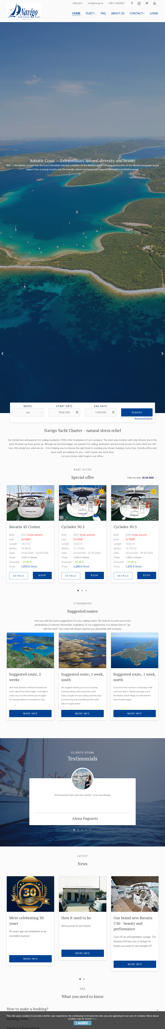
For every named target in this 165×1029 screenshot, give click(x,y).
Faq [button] (103, 13)
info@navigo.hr (95, 3)
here (94, 1018)
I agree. (82, 1023)
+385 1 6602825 (116, 3)
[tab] (82, 1007)
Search (137, 412)
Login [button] (154, 13)
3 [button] (86, 589)
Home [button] (76, 13)
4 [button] (86, 828)
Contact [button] (137, 13)
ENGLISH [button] (78, 3)
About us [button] (117, 13)
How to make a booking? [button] (27, 1008)
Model (28, 406)
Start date (64, 406)
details (18, 576)
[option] (82, 217)
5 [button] (90, 828)
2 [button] (82, 589)
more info (30, 713)
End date (100, 406)
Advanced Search (144, 418)
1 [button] (78, 589)
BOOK (42, 575)
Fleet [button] (90, 13)
